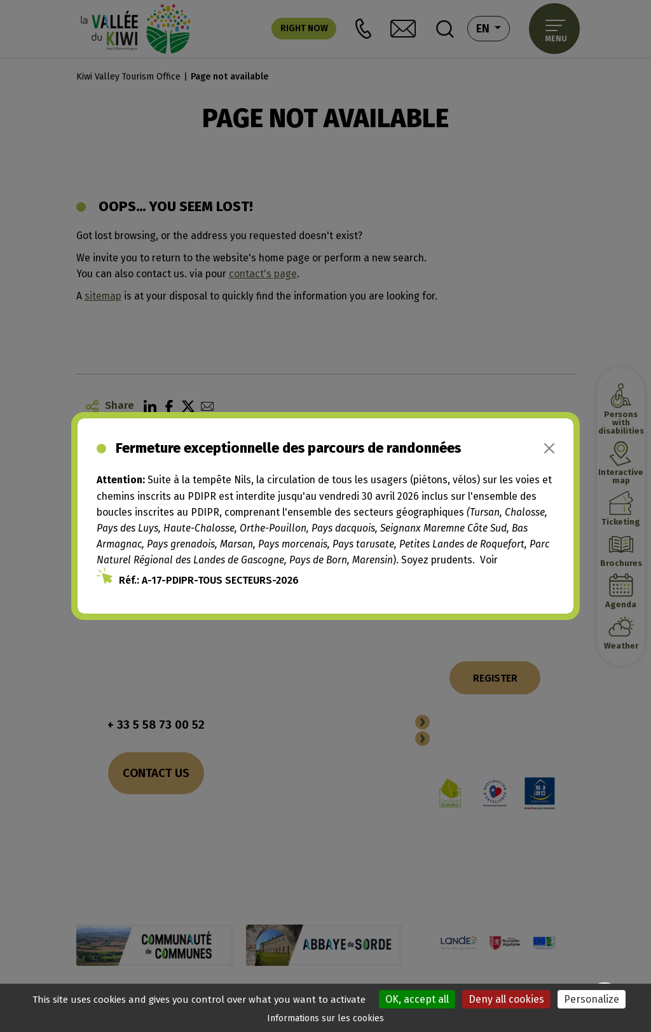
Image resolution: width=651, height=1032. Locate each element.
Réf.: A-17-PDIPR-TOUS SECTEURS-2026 (209, 580)
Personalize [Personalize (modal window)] (591, 999)
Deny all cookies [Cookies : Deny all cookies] (506, 999)
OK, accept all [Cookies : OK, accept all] (417, 999)
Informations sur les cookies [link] (325, 1018)
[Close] (549, 448)
